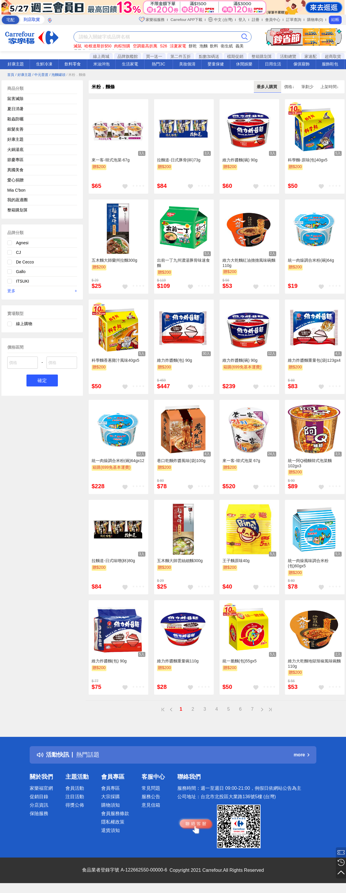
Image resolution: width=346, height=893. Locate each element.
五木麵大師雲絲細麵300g (180, 560)
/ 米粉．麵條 (76, 75)
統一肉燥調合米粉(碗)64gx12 (118, 460)
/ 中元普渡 (40, 75)
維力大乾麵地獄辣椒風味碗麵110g (314, 664)
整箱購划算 (262, 56)
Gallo (21, 271)
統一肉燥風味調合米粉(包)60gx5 (308, 563)
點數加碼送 (209, 56)
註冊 (255, 19)
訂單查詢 (293, 19)
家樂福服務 (152, 19)
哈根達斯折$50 (97, 46)
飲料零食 (73, 64)
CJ (18, 252)
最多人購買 (267, 86)
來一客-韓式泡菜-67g (111, 160)
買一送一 (154, 56)
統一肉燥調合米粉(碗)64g (311, 260)
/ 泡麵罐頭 (57, 75)
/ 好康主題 (23, 75)
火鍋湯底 (15, 149)
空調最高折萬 (145, 46)
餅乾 (193, 46)
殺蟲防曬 (15, 119)
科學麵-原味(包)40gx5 (307, 160)
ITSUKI (22, 281)
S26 (163, 46)
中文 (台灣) (220, 19)
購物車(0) (315, 19)
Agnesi (22, 242)
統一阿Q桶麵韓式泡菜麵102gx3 (310, 463)
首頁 (10, 75)
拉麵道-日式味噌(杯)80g (113, 560)
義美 (240, 46)
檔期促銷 (235, 56)
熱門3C (158, 64)
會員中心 (272, 19)
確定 (42, 380)
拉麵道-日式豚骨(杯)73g (178, 160)
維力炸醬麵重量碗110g (178, 661)
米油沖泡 (101, 64)
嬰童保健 (216, 64)
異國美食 (15, 169)
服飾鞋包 (330, 64)
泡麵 (203, 46)
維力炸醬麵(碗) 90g (240, 160)
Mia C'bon (16, 190)
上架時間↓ (329, 86)
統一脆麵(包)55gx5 (239, 661)
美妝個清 (187, 64)
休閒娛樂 (244, 64)
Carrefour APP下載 (186, 19)
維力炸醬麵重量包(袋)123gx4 (314, 360)
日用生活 (273, 64)
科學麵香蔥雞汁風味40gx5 (115, 360)
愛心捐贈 (15, 180)
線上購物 (24, 323)
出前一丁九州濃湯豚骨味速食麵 (183, 263)
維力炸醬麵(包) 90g (174, 360)
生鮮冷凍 (44, 64)
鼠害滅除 (15, 98)
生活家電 (130, 64)
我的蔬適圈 (17, 199)
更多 (42, 290)
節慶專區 (15, 159)
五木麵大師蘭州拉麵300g (114, 260)
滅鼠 (78, 46)
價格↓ (289, 86)
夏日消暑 (15, 108)
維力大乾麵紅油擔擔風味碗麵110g (248, 263)
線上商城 (101, 56)
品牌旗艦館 (127, 56)
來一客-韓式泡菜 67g (241, 460)
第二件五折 (180, 56)
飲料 (214, 46)
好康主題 (16, 64)
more (301, 754)
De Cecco (25, 262)
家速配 (310, 56)
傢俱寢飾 (301, 64)
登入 (242, 19)
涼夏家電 (178, 46)
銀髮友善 (15, 129)
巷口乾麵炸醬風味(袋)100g (181, 460)
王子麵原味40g (235, 560)
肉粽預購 (122, 46)
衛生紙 (227, 46)
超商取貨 (333, 56)
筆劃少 (308, 86)
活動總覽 (288, 56)
